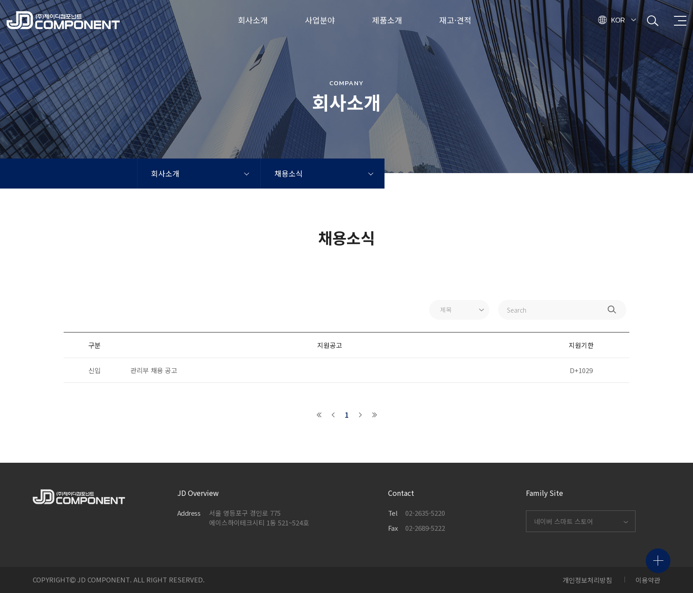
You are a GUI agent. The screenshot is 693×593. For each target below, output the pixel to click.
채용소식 (288, 173)
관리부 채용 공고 (153, 370)
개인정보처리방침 (587, 580)
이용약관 (648, 580)
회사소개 (165, 173)
